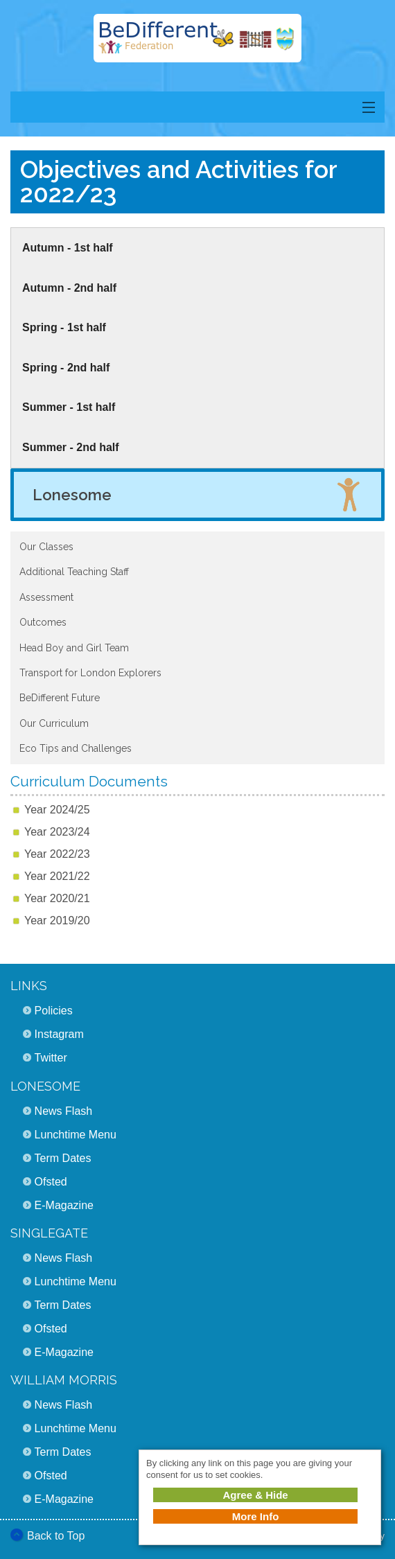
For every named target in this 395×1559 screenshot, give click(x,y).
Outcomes (43, 622)
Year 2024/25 (57, 810)
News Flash (64, 1111)
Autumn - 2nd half (69, 288)
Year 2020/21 (57, 898)
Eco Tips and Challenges (75, 748)
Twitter (51, 1058)
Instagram (59, 1034)
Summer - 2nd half (70, 447)
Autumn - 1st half (67, 248)
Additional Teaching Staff (74, 571)
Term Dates (63, 1158)
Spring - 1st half (64, 327)
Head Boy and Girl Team (74, 647)
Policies (54, 1010)
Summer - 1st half (68, 407)
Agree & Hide (255, 1495)
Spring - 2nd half (65, 367)
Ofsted (51, 1182)
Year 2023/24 (57, 832)
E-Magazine (64, 1205)
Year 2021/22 (57, 876)
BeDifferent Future (59, 697)
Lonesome (72, 495)
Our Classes (46, 546)
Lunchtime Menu (75, 1134)
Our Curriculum (54, 723)
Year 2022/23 (57, 854)
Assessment (46, 597)
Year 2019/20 (57, 920)
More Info (255, 1516)
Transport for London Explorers (90, 672)
